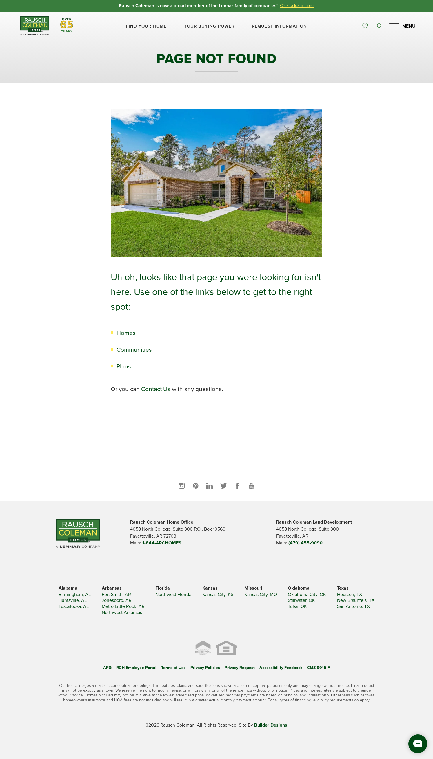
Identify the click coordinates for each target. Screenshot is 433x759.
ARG (107, 668)
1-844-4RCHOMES (161, 543)
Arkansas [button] (112, 588)
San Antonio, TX (353, 607)
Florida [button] (162, 588)
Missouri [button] (253, 588)
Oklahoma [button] (299, 588)
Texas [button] (343, 588)
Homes (126, 332)
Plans (124, 366)
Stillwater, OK (301, 600)
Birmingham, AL (75, 595)
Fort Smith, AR (116, 595)
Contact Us (155, 388)
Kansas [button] (210, 588)
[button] (146, 26)
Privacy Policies (205, 668)
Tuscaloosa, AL (74, 607)
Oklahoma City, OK (307, 595)
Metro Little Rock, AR (123, 607)
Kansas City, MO (260, 595)
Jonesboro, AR (117, 600)
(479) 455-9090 (305, 543)
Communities (134, 349)
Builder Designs (270, 725)
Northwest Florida (173, 595)
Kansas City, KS (217, 595)
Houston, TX (349, 595)
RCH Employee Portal (136, 668)
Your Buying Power (209, 26)
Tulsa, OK (297, 607)
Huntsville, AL (73, 600)
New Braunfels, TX (355, 600)
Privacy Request (240, 668)
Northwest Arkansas (122, 613)
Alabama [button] (68, 588)
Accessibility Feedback (280, 668)
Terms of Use (173, 668)
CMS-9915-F (318, 668)
